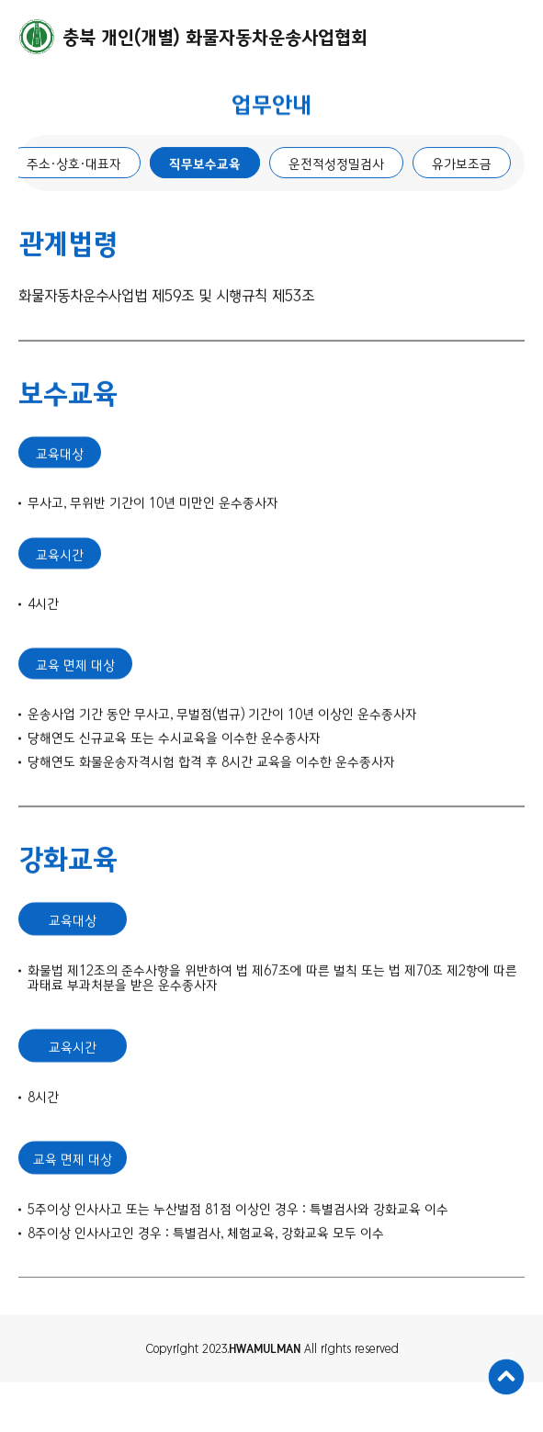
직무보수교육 (205, 165)
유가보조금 (462, 165)
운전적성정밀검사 (336, 165)
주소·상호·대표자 (74, 165)
